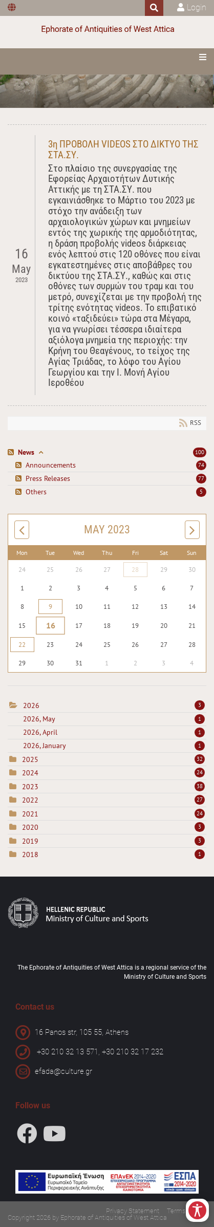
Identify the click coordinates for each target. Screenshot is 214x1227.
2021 (30, 814)
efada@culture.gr (63, 1071)
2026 (31, 705)
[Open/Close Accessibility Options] (197, 1210)
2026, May (114, 718)
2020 (30, 827)
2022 (30, 800)
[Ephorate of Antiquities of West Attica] (107, 29)
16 (50, 626)
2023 (30, 786)
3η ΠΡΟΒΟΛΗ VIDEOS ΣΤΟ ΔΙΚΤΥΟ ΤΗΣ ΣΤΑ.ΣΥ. (123, 149)
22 (22, 644)
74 (201, 465)
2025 (30, 759)
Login (196, 7)
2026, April (114, 732)
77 (201, 478)
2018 (30, 854)
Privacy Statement (132, 1210)
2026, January (114, 745)
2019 (30, 841)
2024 (30, 772)
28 (135, 569)
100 (199, 452)
